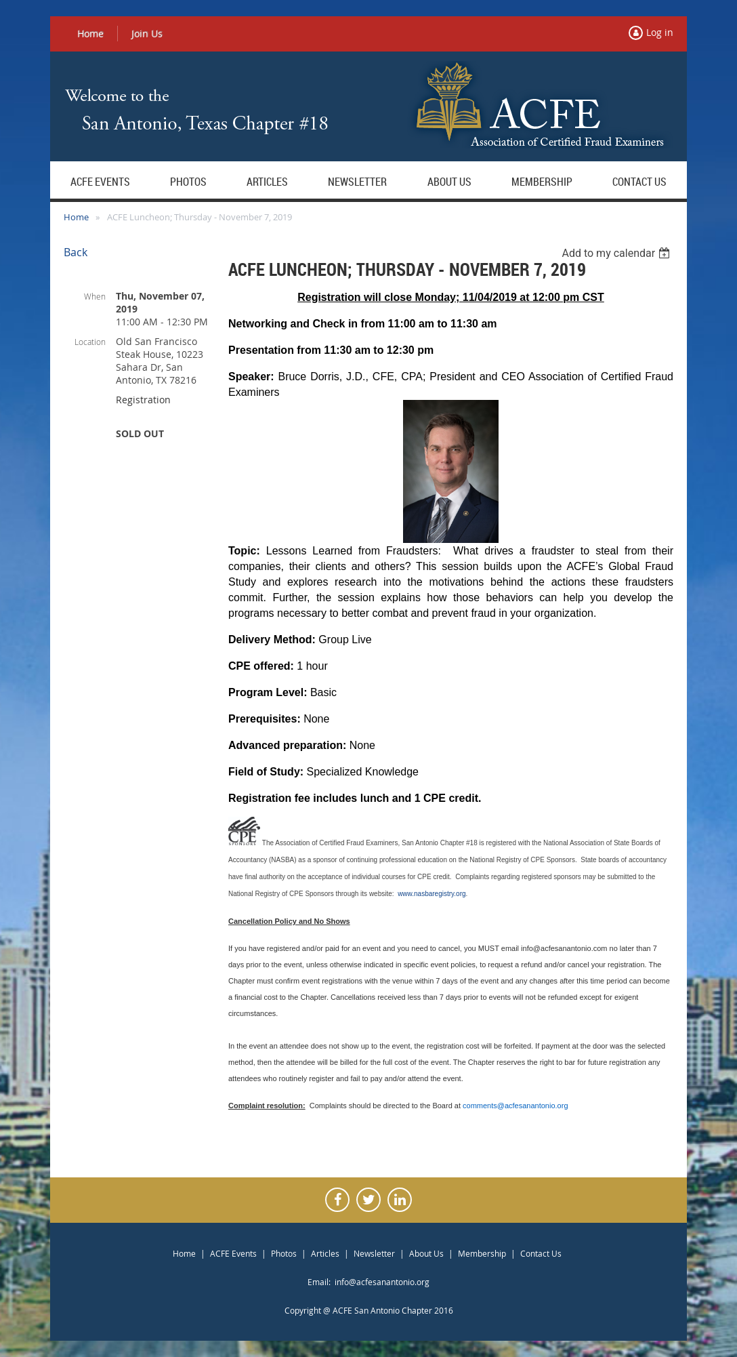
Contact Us (541, 1253)
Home (90, 33)
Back (75, 252)
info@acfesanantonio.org (382, 1281)
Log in (659, 32)
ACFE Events (233, 1253)
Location (90, 341)
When (95, 296)
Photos (284, 1253)
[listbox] (617, 253)
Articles (325, 1253)
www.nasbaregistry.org (431, 893)
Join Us (147, 33)
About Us (426, 1253)
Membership (482, 1253)
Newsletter (374, 1253)
